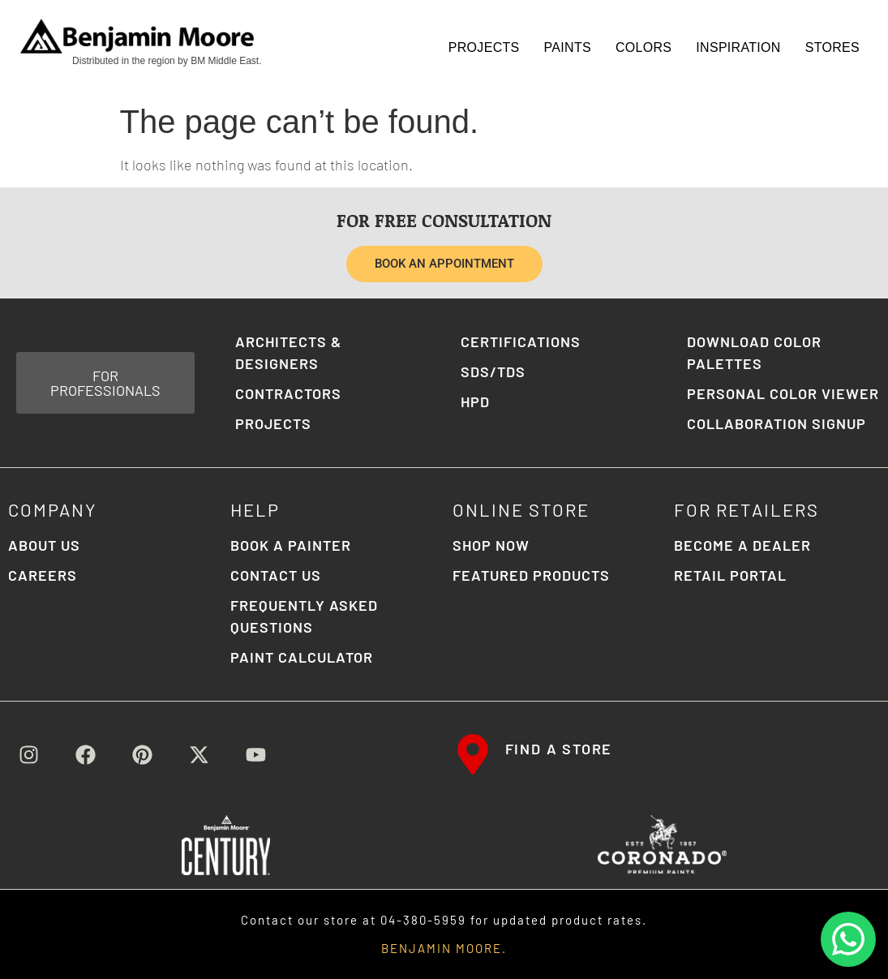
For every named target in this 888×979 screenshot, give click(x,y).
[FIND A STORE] (473, 754)
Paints (567, 47)
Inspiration (738, 47)
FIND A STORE (559, 749)
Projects (484, 47)
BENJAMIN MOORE (441, 948)
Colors (643, 47)
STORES (832, 47)
